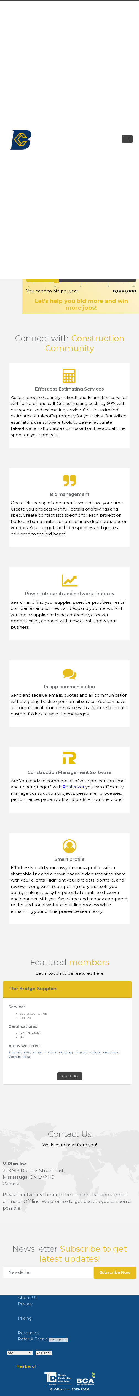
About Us (27, 1297)
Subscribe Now (115, 1272)
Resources (28, 1332)
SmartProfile (69, 1076)
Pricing (25, 1318)
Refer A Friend (43, 1339)
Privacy (25, 1303)
